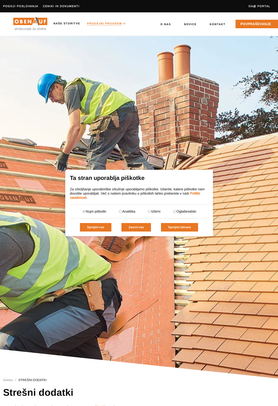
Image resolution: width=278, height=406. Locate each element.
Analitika (128, 211)
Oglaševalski (186, 211)
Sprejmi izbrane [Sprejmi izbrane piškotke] (179, 227)
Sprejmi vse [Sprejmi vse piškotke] (95, 227)
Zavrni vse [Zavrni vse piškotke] (136, 227)
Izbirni (155, 211)
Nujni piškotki (96, 211)
